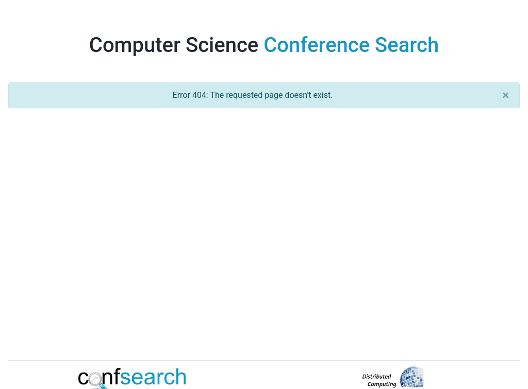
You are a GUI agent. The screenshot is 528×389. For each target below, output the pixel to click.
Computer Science (264, 45)
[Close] (505, 95)
